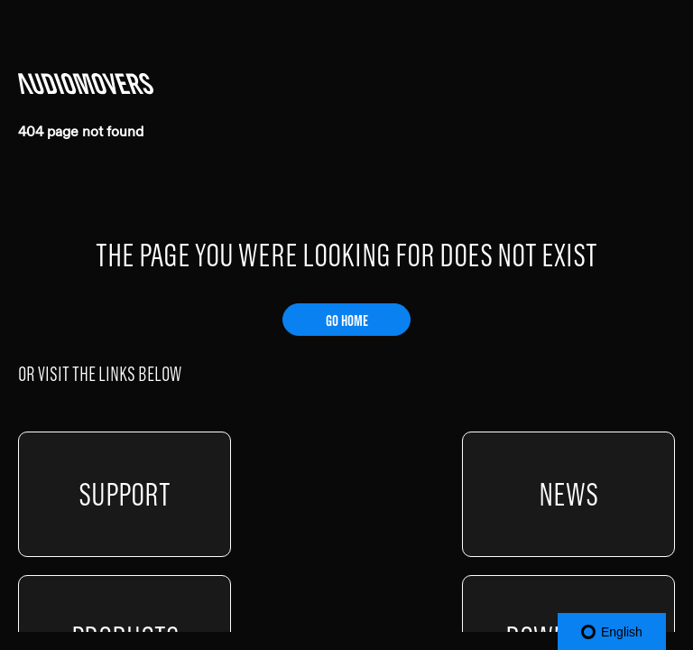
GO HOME (347, 320)
